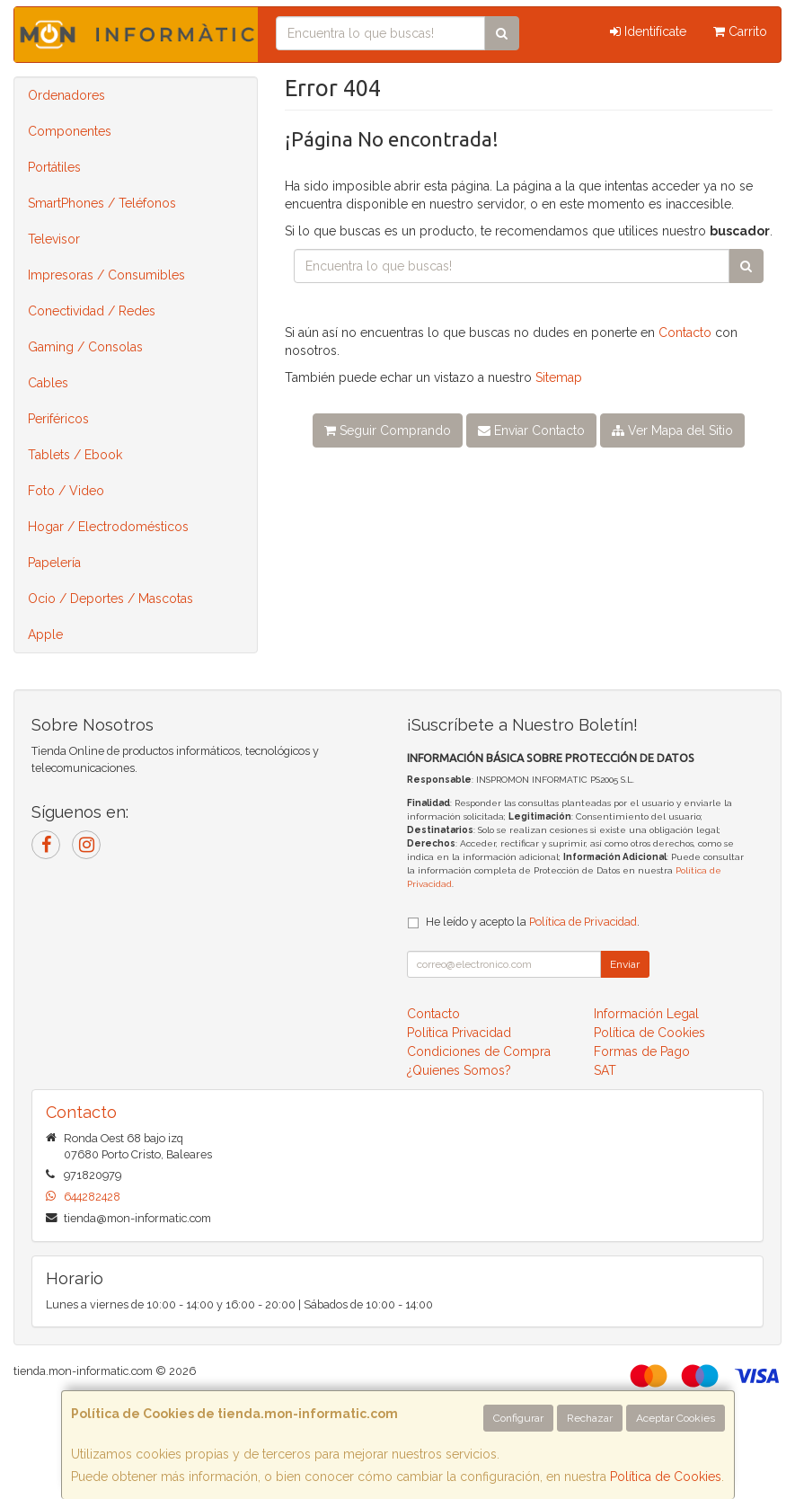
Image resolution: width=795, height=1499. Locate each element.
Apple (45, 634)
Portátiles (54, 167)
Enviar (625, 964)
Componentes (69, 131)
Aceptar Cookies (675, 1418)
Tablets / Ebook (75, 455)
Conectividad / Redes (91, 311)
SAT (605, 1070)
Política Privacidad (459, 1032)
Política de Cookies (665, 1476)
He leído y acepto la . (533, 921)
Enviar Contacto (531, 430)
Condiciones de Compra (479, 1051)
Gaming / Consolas (85, 347)
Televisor (54, 239)
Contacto (684, 332)
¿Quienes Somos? (459, 1070)
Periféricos (58, 419)
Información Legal (646, 1014)
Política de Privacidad (583, 921)
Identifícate (648, 31)
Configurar (518, 1418)
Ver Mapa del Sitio (672, 430)
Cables (48, 383)
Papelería (54, 562)
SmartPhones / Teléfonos (102, 203)
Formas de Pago (642, 1051)
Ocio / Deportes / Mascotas (110, 598)
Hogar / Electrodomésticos (108, 526)
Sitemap (558, 377)
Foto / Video (66, 490)
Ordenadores (66, 95)
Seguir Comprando (387, 430)
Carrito (740, 31)
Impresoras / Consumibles (106, 275)
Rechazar (590, 1418)
